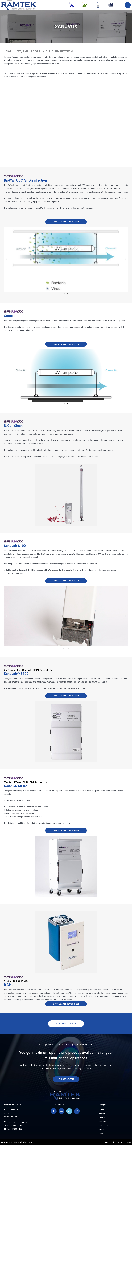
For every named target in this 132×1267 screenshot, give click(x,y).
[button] (6, 259)
